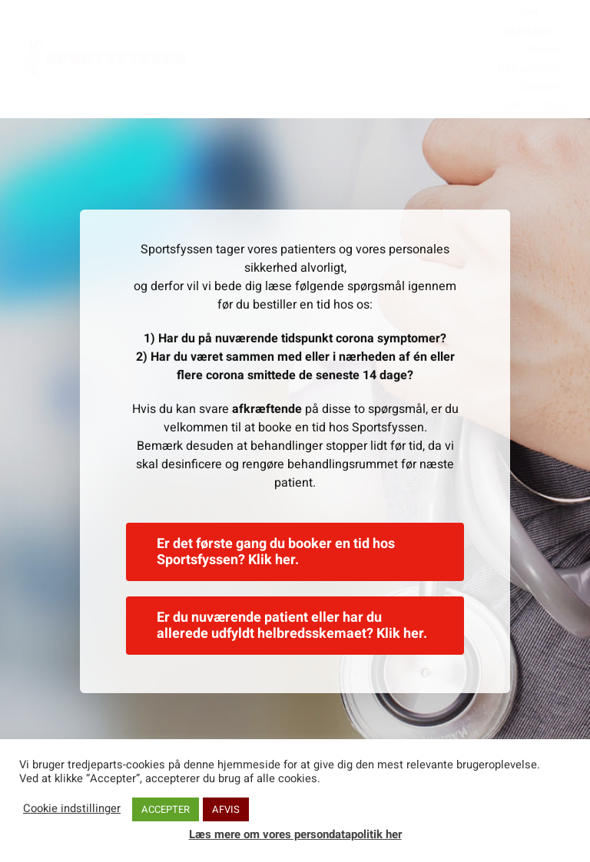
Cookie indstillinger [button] (72, 809)
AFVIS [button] (226, 809)
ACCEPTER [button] (165, 809)
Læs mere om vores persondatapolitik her (295, 834)
